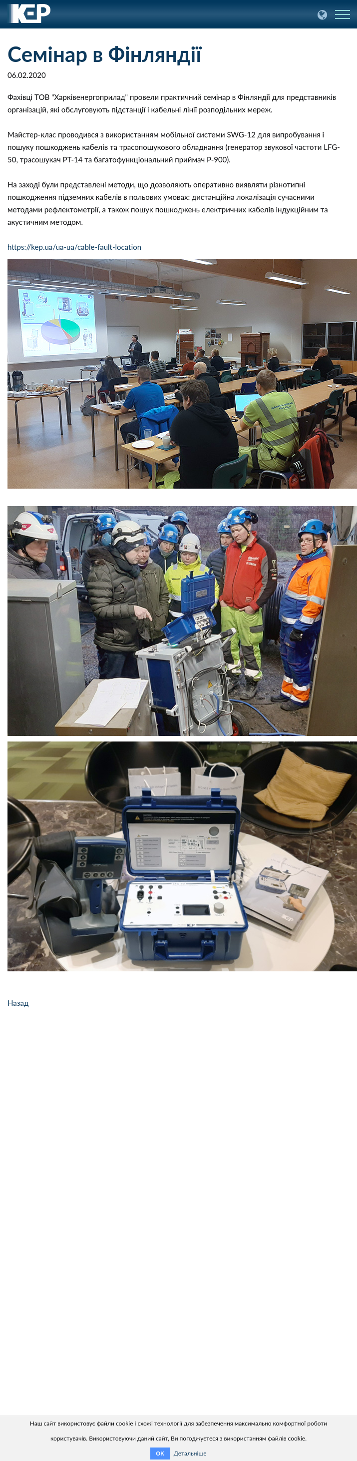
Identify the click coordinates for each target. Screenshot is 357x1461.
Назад (17, 1002)
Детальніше (190, 1453)
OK (160, 1453)
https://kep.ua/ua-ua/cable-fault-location (74, 246)
